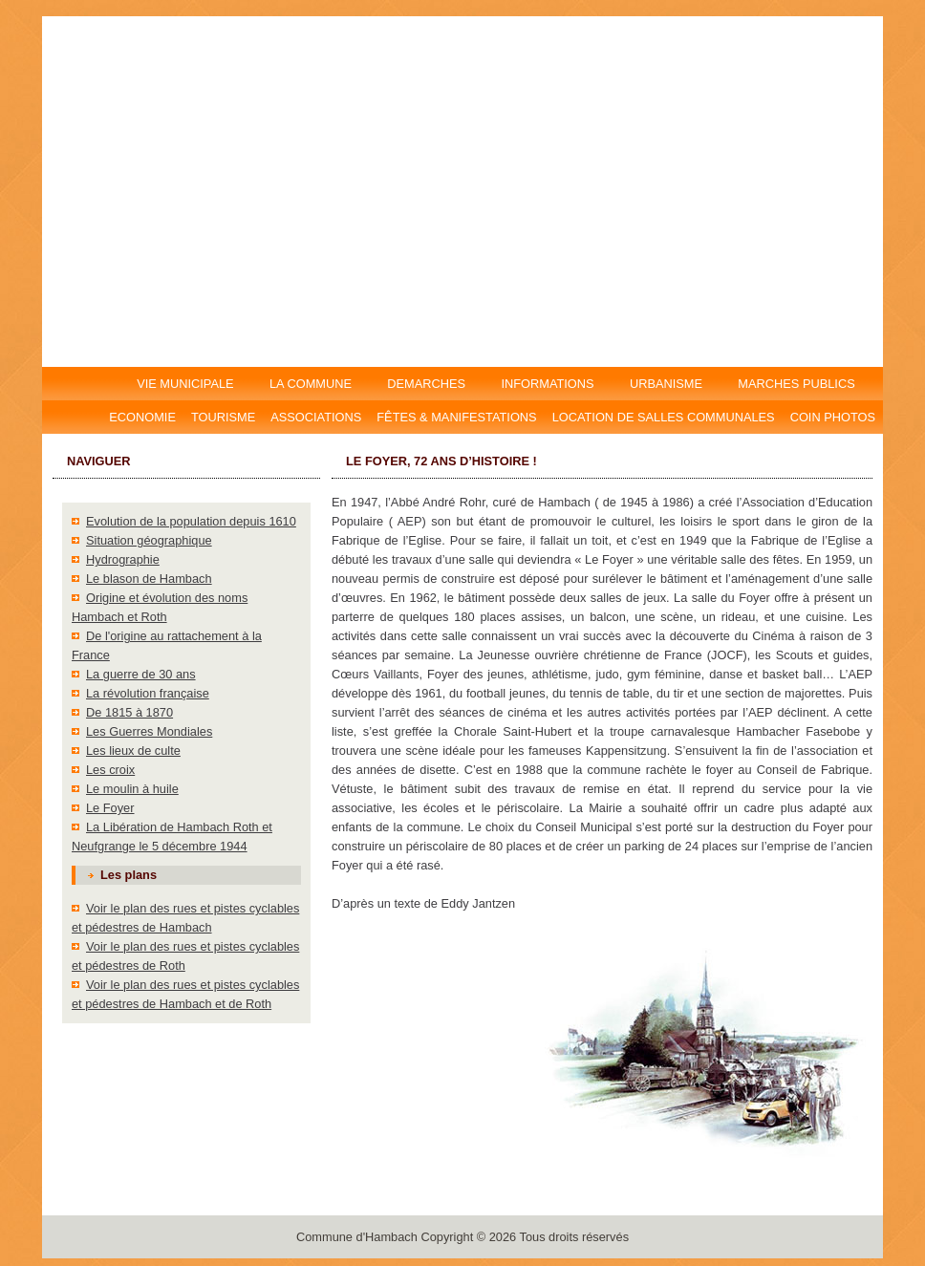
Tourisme (223, 417)
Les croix (110, 769)
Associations (315, 417)
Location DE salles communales (663, 417)
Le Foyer (110, 808)
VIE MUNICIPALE (187, 383)
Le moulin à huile (132, 789)
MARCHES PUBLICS (801, 383)
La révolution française (147, 693)
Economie (142, 417)
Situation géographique (149, 540)
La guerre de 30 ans (141, 674)
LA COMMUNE (310, 383)
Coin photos (832, 417)
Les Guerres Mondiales (149, 731)
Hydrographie (123, 559)
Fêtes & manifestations (456, 417)
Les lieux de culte (133, 750)
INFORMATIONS (548, 383)
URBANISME (665, 383)
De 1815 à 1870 (129, 712)
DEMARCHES (426, 383)
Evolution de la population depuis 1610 (191, 521)
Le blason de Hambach (149, 578)
